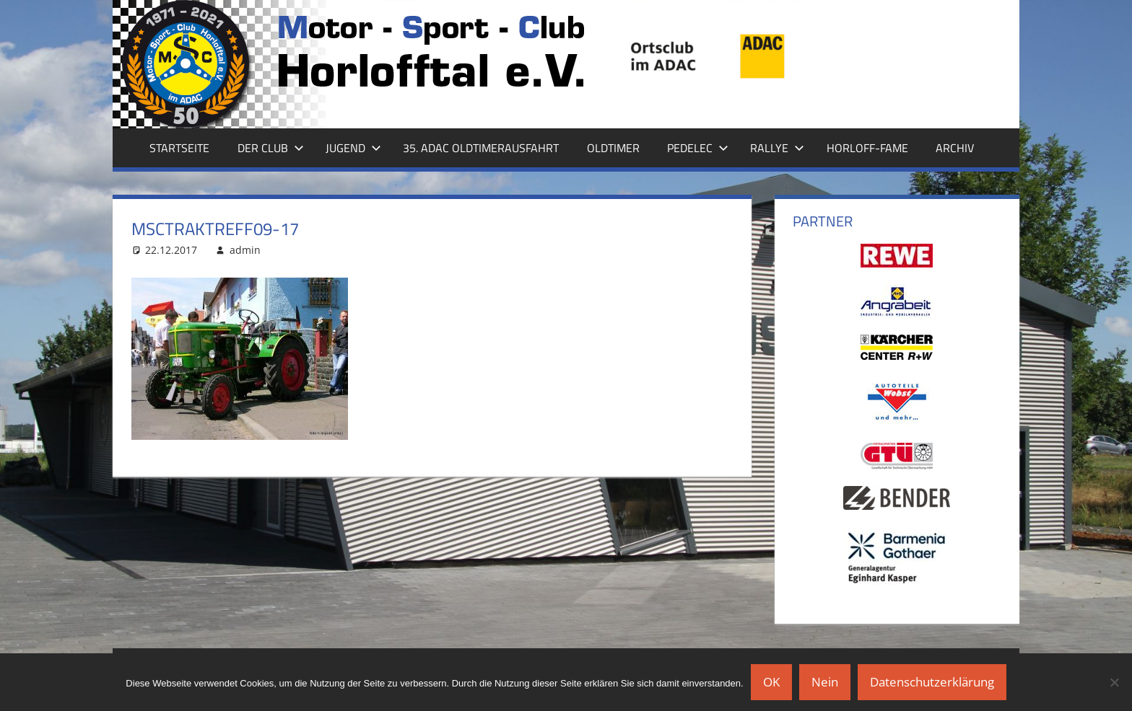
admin (245, 250)
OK (771, 682)
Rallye (777, 147)
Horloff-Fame (867, 147)
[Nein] (1114, 682)
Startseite (179, 147)
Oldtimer (613, 147)
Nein (824, 682)
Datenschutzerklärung (932, 682)
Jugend (353, 147)
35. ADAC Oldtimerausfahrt (481, 147)
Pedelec (697, 147)
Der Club (271, 147)
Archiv (955, 147)
